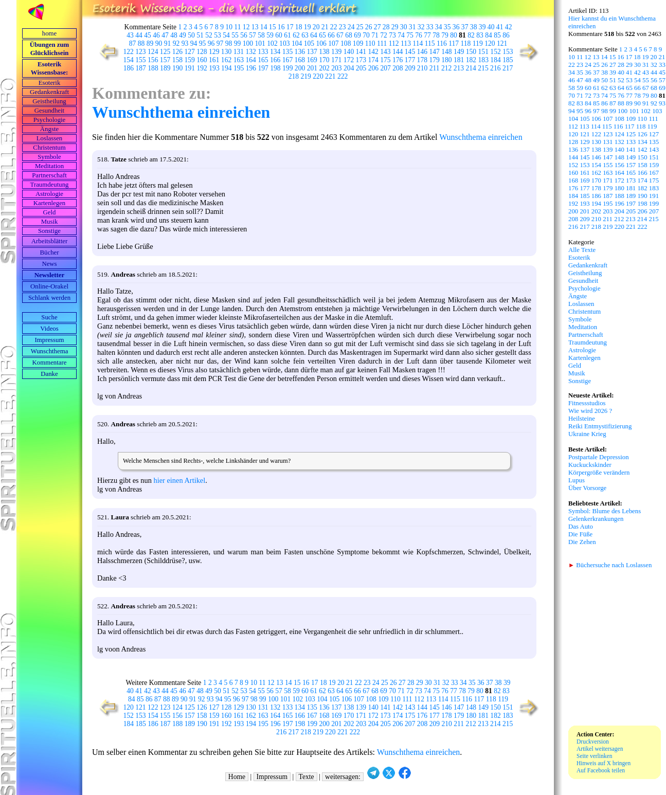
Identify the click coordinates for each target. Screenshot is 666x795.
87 (132, 43)
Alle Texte (582, 250)
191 (190, 68)
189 (165, 68)
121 (502, 43)
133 (263, 52)
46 (156, 35)
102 (272, 43)
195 (238, 68)
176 (397, 60)
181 (459, 60)
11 (237, 27)
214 (471, 68)
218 (294, 76)
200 (300, 68)
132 (250, 52)
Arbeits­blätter (49, 241)
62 (296, 35)
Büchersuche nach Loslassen (610, 565)
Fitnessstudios (587, 403)
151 (483, 52)
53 (217, 35)
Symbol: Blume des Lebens (604, 511)
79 (444, 35)
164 (250, 60)
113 (406, 43)
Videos (49, 328)
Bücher (49, 252)
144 (397, 52)
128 (201, 52)
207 (385, 68)
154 (128, 60)
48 (173, 35)
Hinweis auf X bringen (604, 763)
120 (489, 43)
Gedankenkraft (49, 92)
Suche (49, 317)
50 (191, 35)
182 (471, 60)
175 (385, 60)
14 (263, 27)
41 (499, 27)
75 (409, 35)
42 (508, 27)
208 (397, 68)
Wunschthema (49, 351)
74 (401, 35)
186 (128, 68)
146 (422, 52)
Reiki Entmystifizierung (600, 426)
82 (471, 35)
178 (422, 60)
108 (345, 43)
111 (382, 43)
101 (260, 43)
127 (189, 52)
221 (330, 76)
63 (305, 35)
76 (418, 35)
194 (226, 68)
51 (200, 35)
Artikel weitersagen (600, 749)
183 (483, 60)
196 (251, 68)
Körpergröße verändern (599, 472)
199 (287, 68)
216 (495, 68)
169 (312, 60)
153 (507, 52)
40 (491, 27)
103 (284, 43)
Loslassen (49, 138)
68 (348, 35)
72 (383, 35)
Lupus (576, 480)
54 (226, 35)
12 (246, 27)
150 (471, 52)
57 (252, 35)
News (49, 263)
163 (238, 60)
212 (446, 68)
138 (324, 52)
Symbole (49, 156)
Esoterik (50, 82)
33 (430, 27)
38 (473, 27)
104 (297, 43)
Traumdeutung (49, 184)
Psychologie (49, 119)
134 (275, 52)
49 (182, 35)
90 (159, 43)
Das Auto (580, 526)
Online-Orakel (49, 286)
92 (176, 43)
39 (482, 27)
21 (325, 27)
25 (360, 27)
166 (275, 60)
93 (185, 43)
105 (309, 43)
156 (153, 60)
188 (153, 68)
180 (446, 60)
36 (456, 27)
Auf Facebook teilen (601, 770)
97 (220, 43)
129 (214, 52)
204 (349, 68)
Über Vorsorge (587, 488)
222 (342, 76)
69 (357, 35)
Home (236, 777)
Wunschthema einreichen (181, 112)
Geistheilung (49, 101)
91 (167, 43)
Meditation (49, 166)
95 (202, 43)
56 (243, 35)
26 (368, 27)
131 (238, 52)
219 (306, 76)
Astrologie (49, 193)
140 (349, 52)
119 (478, 43)
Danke (49, 373)
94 (193, 43)
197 (263, 68)
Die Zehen (582, 542)
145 (410, 52)
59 (270, 35)
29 (395, 27)
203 (336, 68)
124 (153, 52)
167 (287, 60)
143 (385, 52)
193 (214, 68)
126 (177, 52)
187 (141, 68)
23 (342, 27)
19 (307, 27)
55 (235, 35)
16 (281, 27)
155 (140, 60)
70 (366, 35)
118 (466, 43)
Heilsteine (581, 418)
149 (459, 52)
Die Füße (580, 534)
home (49, 33)
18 (298, 27)
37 (465, 27)
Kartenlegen (49, 203)
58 (261, 35)
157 (165, 60)
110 (370, 43)
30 (403, 27)
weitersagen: (343, 777)
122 (128, 52)
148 (446, 52)
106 (321, 43)
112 (394, 43)
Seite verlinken (594, 756)
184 (495, 60)
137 (312, 52)
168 (300, 60)
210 (422, 68)
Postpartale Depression (598, 457)
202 (324, 68)
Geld (49, 212)
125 (165, 52)
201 (312, 68)
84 (488, 35)
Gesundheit (49, 110)
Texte (306, 777)
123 (140, 52)
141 (361, 52)
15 (272, 27)
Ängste (49, 129)
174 (373, 60)
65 (322, 35)
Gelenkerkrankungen (595, 518)
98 (228, 43)
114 (417, 43)
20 (316, 27)
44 (138, 35)
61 (287, 35)
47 (165, 35)
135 (287, 52)
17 (290, 27)
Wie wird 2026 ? (590, 410)
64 (313, 35)
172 (349, 60)
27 (377, 27)
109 (358, 43)
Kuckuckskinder (589, 464)
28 (386, 27)
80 (453, 35)
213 (459, 68)
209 (410, 68)
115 (430, 43)
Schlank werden (49, 297)
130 (226, 52)
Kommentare (49, 362)
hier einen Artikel (180, 480)
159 (189, 60)
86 (506, 35)
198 (275, 68)
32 (421, 27)
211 (434, 68)
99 (237, 43)
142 (373, 52)
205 (361, 68)
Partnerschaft (49, 175)
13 (255, 27)
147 (434, 52)
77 (427, 35)
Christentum (49, 147)
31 (412, 27)
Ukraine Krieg (587, 434)
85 (497, 35)
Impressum (49, 340)
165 (263, 60)
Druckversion (593, 741)
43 (130, 35)
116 (442, 43)
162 (226, 60)
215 (483, 68)
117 (453, 43)
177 (410, 60)
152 (495, 52)
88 (141, 43)
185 (507, 60)
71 (375, 35)
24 (351, 27)
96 (211, 43)
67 (340, 35)
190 (177, 68)
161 (214, 60)
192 (201, 68)
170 (324, 60)
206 (373, 68)
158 (177, 60)
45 (147, 35)
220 (318, 76)
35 (447, 27)
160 (201, 60)
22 (333, 27)
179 (434, 60)
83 (479, 35)
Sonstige (49, 230)
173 (361, 60)
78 (436, 35)
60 (278, 35)
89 (150, 43)
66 (331, 35)
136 (300, 52)
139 (336, 52)
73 (392, 35)
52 (208, 35)
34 (438, 27)
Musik (49, 221)
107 (333, 43)
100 (248, 43)
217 (507, 68)
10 (228, 27)
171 (336, 60)
